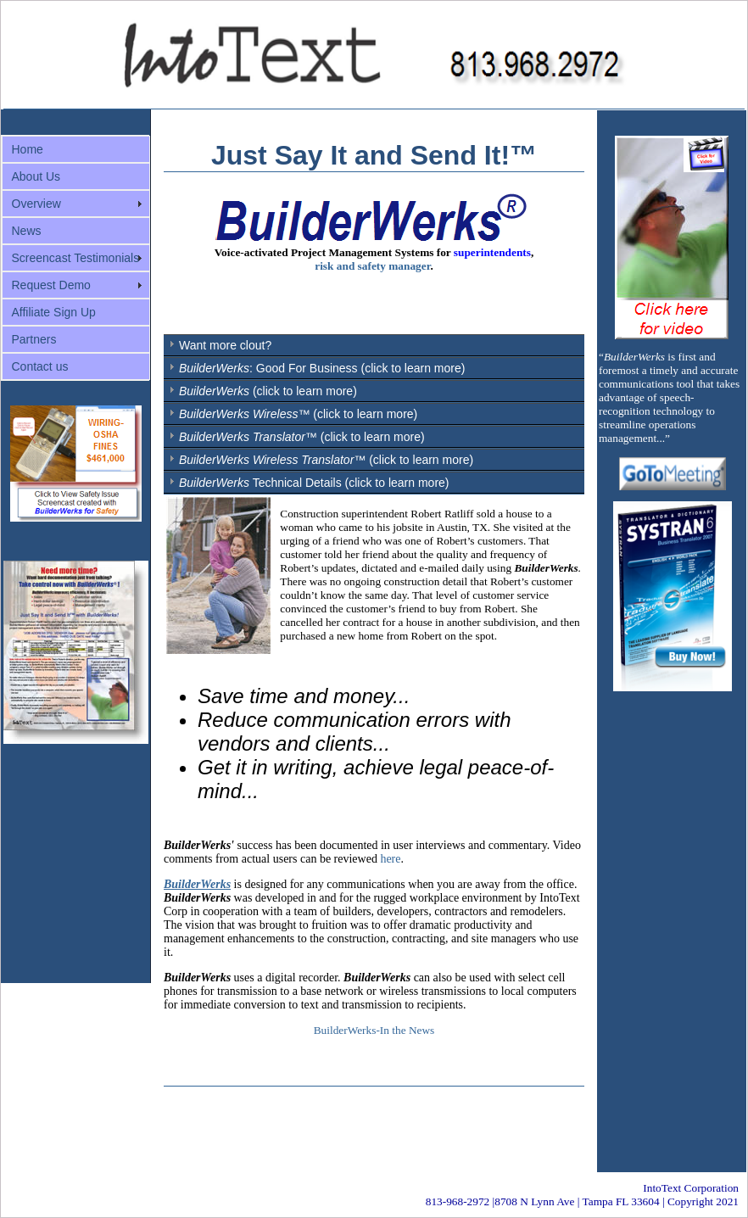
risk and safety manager (372, 266)
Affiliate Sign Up (54, 312)
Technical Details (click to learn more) (314, 482)
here (390, 858)
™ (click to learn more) (298, 414)
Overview (36, 203)
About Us (36, 176)
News (27, 230)
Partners (34, 339)
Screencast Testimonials (76, 258)
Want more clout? (225, 345)
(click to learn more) (268, 391)
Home (27, 149)
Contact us (40, 366)
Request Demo (51, 285)
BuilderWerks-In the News (374, 1030)
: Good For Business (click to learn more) (322, 368)
